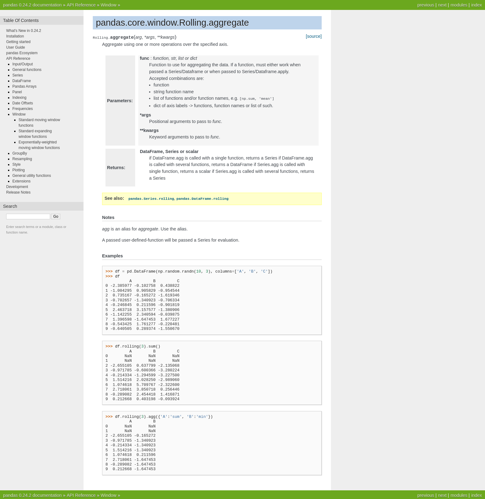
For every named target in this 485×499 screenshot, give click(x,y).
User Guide (15, 47)
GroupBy (19, 153)
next (442, 4)
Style (16, 164)
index (476, 4)
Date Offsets (22, 103)
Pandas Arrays (24, 86)
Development (17, 187)
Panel (17, 92)
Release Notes (18, 192)
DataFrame (21, 81)
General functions (26, 70)
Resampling (22, 159)
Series (17, 75)
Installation (15, 36)
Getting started (18, 42)
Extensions (21, 181)
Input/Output (22, 64)
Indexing (19, 97)
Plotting (18, 170)
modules (458, 4)
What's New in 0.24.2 (23, 30)
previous (425, 4)
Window (108, 4)
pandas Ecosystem (21, 53)
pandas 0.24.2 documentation (32, 4)
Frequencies (22, 109)
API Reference (81, 4)
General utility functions (31, 175)
